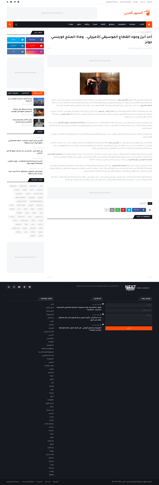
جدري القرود (38, 216)
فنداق (40, 228)
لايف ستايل (16, 228)
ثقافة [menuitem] (103, 24)
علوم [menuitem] (79, 24)
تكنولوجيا (19, 213)
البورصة (40, 197)
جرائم (30, 216)
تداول (27, 213)
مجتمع (40, 232)
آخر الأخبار (25, 93)
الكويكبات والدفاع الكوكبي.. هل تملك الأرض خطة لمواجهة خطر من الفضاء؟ (80, 329)
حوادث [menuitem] (70, 24)
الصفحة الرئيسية (146, 32)
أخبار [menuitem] (142, 24)
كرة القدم (32, 228)
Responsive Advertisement (52, 13)
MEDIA (33, 236)
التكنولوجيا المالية (20, 197)
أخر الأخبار (39, 190)
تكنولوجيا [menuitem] (122, 24)
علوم (26, 224)
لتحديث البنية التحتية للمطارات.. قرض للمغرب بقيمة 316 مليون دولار (25, 162)
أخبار (41, 186)
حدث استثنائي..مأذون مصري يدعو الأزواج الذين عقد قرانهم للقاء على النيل (80, 319)
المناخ (25, 209)
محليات (33, 232)
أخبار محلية (23, 186)
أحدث (149, 277)
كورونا (24, 228)
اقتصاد (24, 190)
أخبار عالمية (33, 186)
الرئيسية (149, 2)
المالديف (40, 209)
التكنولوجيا (31, 197)
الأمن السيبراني (38, 193)
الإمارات (16, 190)
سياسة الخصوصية (112, 2)
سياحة (15, 220)
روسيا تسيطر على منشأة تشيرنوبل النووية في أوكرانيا (21, 110)
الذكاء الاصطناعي (21, 201)
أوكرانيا (12, 209)
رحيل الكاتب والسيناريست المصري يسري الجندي (22, 121)
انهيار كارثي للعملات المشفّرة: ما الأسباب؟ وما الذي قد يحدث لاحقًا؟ (26, 173)
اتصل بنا (135, 2)
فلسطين (18, 224)
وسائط (18, 232)
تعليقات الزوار (13, 93)
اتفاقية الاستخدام (125, 2)
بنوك (41, 213)
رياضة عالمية (24, 220)
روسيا (40, 220)
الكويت (11, 205)
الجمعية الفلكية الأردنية (36, 201)
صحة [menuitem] (95, 24)
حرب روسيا (21, 216)
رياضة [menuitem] (87, 24)
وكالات (40, 236)
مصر (25, 232)
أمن (19, 209)
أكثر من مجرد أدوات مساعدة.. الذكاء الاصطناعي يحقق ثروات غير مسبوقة (25, 142)
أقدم (49, 277)
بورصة (34, 213)
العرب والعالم (21, 205)
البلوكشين (19, 193)
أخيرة (31, 190)
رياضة (33, 220)
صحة (32, 224)
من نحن (142, 2)
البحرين (28, 193)
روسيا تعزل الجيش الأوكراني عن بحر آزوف (20, 100)
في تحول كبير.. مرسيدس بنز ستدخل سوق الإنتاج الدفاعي (25, 152)
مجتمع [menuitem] (112, 24)
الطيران (31, 205)
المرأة (32, 209)
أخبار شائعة (38, 93)
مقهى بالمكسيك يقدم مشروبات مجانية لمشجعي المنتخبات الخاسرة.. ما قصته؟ (78, 309)
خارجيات (12, 216)
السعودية (39, 205)
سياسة (40, 224)
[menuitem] (149, 24)
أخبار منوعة (135, 32)
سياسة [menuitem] (132, 24)
